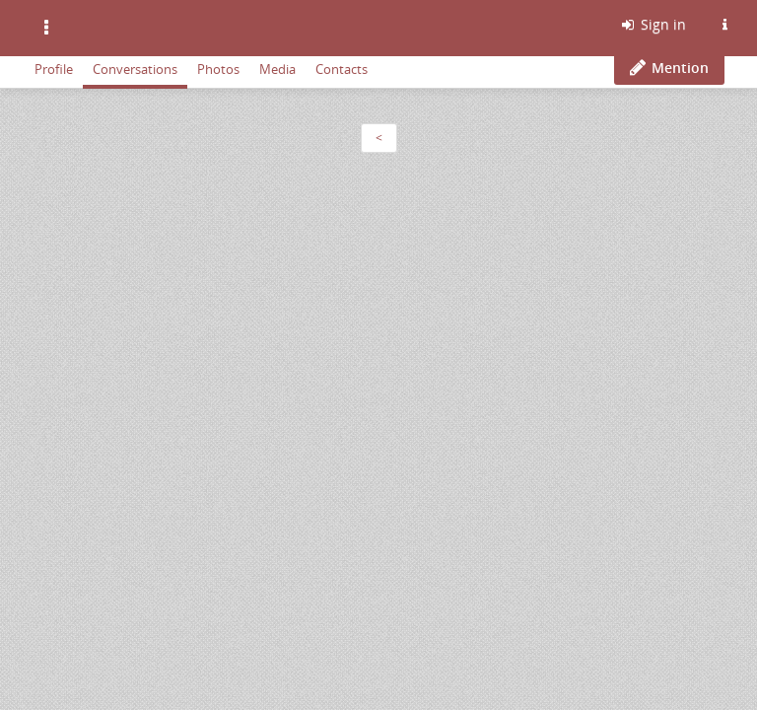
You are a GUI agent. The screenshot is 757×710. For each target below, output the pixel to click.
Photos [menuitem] (218, 69)
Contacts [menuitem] (341, 69)
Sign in (652, 24)
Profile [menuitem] (53, 69)
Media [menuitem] (277, 69)
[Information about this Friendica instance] (724, 24)
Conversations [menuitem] (135, 69)
